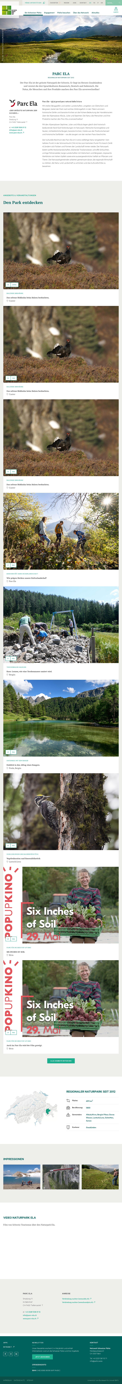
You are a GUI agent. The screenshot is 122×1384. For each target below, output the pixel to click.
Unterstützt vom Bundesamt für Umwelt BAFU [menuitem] (103, 1380)
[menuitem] (35, 2)
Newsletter (38, 1342)
